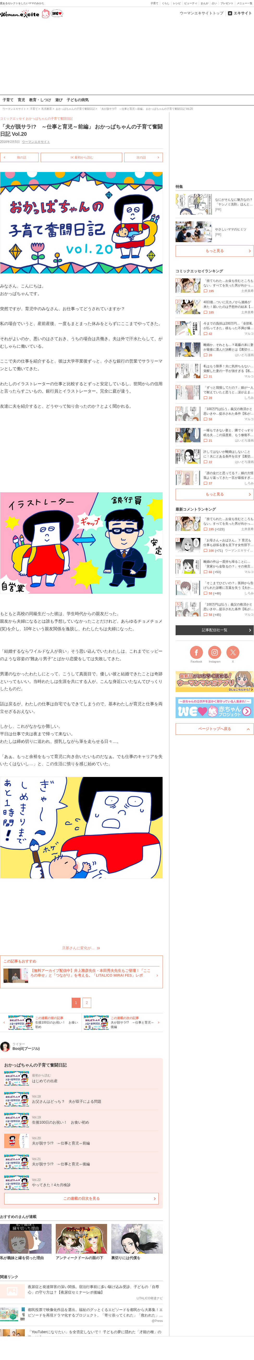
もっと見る (215, 251)
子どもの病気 (78, 100)
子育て (154, 3)
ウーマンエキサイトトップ (202, 13)
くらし (166, 3)
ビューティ (190, 3)
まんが (204, 3)
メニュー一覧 (244, 3)
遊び (59, 100)
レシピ (177, 3)
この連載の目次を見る (81, 1198)
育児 (21, 100)
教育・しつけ (40, 100)
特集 (179, 186)
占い (214, 3)
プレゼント (226, 3)
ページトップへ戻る (214, 729)
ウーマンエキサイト (36, 142)
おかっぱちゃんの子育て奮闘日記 (49, 118)
